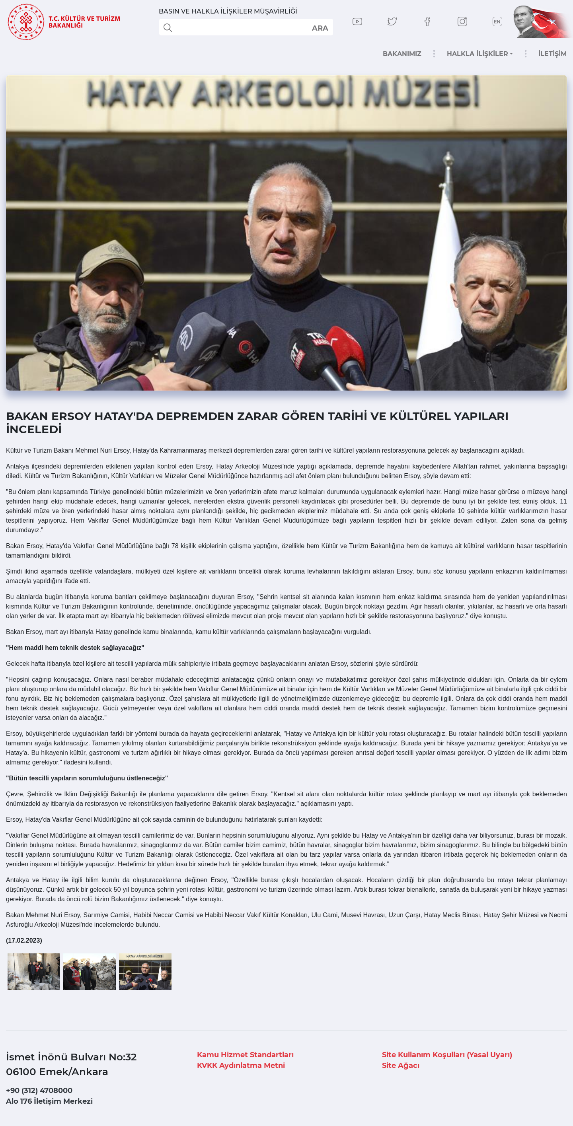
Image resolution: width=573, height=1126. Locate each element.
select (319, 27)
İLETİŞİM (552, 54)
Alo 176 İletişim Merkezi (49, 1101)
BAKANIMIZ (402, 54)
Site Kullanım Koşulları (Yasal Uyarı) (447, 1054)
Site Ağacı (400, 1065)
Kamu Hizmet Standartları (245, 1054)
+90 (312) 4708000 (39, 1090)
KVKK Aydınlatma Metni (241, 1065)
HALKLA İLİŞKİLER (477, 54)
